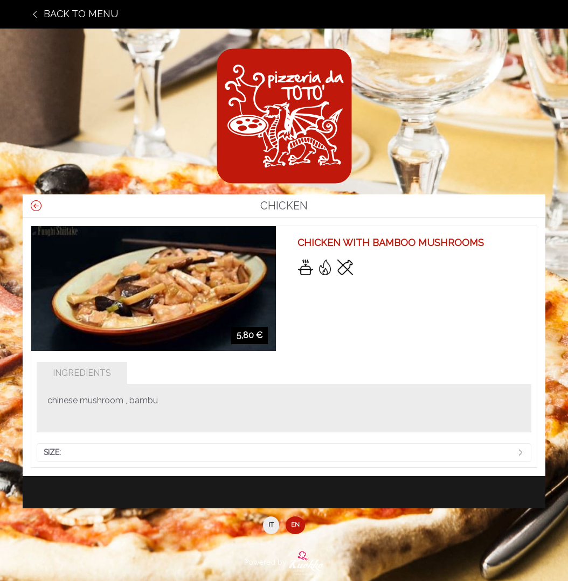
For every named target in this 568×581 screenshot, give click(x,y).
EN (295, 524)
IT (271, 524)
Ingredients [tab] (82, 373)
